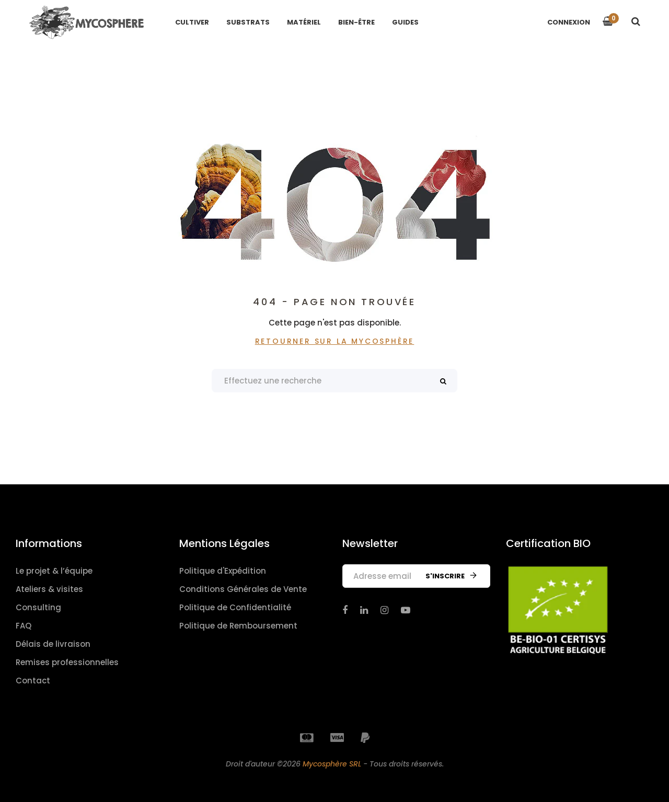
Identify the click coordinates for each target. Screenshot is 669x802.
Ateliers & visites (49, 589)
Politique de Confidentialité (235, 607)
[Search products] (334, 380)
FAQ (23, 625)
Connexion (568, 22)
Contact (33, 680)
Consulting (38, 607)
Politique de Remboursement (238, 625)
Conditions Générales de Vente (243, 589)
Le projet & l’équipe (54, 570)
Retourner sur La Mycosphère (334, 341)
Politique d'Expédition (222, 570)
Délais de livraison (53, 643)
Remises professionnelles (67, 662)
